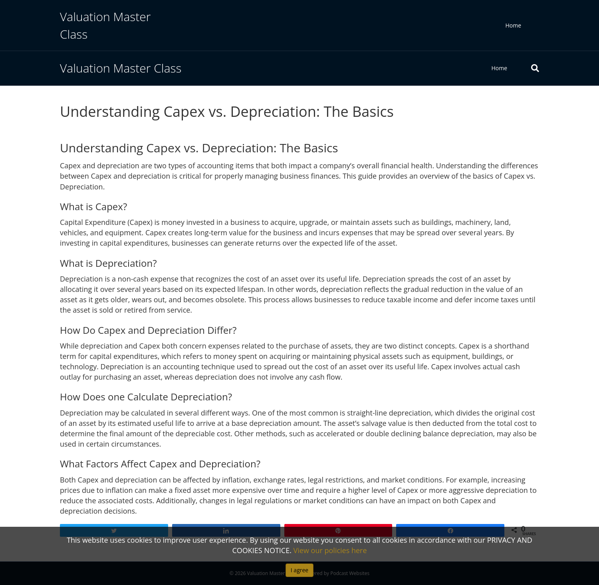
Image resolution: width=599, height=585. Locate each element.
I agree (299, 570)
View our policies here (330, 550)
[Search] (529, 68)
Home (513, 25)
